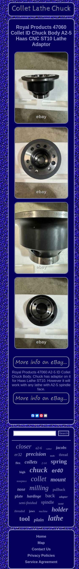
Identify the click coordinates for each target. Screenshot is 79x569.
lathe (55, 518)
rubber (49, 449)
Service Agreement (41, 562)
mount (58, 479)
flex (18, 463)
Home (41, 536)
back (50, 495)
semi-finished (28, 503)
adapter (63, 496)
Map (41, 543)
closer (23, 446)
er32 (18, 454)
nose (21, 489)
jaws (32, 511)
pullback (59, 490)
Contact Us (41, 549)
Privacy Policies (41, 556)
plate (19, 496)
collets (31, 462)
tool (24, 518)
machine (43, 511)
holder (60, 509)
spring (59, 461)
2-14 (44, 463)
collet (38, 479)
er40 (57, 470)
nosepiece (22, 481)
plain (39, 519)
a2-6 (39, 448)
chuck (38, 470)
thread (63, 455)
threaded (19, 511)
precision (36, 454)
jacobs (61, 447)
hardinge (34, 496)
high (22, 472)
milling (39, 488)
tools (52, 455)
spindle (47, 502)
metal (60, 503)
